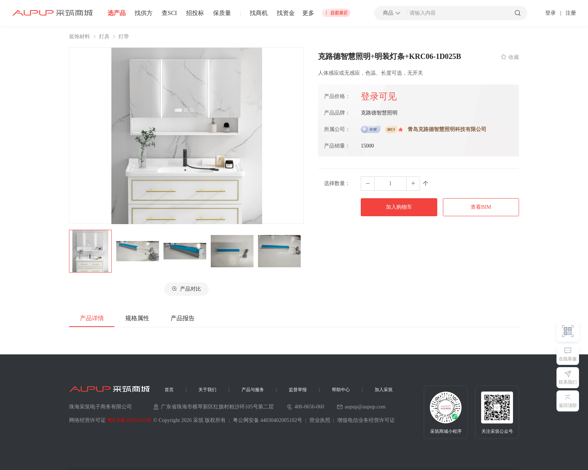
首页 (169, 389)
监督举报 (298, 389)
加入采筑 (384, 389)
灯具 (104, 36)
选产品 (117, 13)
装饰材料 (79, 36)
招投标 (195, 13)
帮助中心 (341, 389)
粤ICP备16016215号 (129, 420)
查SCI (169, 13)
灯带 (123, 36)
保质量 (222, 13)
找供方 (144, 13)
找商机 (259, 13)
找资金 (286, 13)
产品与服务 (253, 389)
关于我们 (207, 389)
